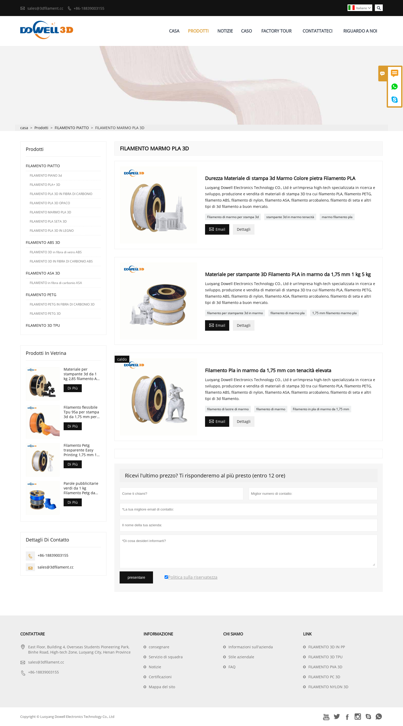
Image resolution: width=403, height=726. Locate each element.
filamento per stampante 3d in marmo (235, 313)
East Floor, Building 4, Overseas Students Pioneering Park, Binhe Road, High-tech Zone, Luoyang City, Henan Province (79, 650)
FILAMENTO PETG (41, 294)
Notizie (225, 31)
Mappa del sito (162, 687)
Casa (174, 31)
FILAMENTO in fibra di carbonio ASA (56, 283)
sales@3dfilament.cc (45, 8)
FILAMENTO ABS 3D (43, 242)
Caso (246, 31)
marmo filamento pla (337, 217)
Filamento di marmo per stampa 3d (233, 217)
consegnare (159, 647)
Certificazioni (160, 677)
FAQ (232, 667)
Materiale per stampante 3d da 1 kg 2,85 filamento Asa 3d (82, 374)
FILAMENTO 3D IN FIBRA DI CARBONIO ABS (61, 261)
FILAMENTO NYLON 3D (328, 687)
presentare (136, 578)
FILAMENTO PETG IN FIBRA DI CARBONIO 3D (62, 304)
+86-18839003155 (89, 8)
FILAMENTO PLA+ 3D (45, 185)
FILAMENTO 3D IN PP (326, 647)
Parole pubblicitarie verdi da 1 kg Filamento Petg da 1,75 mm (81, 488)
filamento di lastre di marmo (228, 409)
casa (24, 127)
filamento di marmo (270, 409)
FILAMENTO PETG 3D (45, 314)
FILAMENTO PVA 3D (325, 667)
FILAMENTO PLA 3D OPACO (50, 203)
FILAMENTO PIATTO (72, 127)
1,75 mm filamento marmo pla (334, 313)
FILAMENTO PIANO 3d (46, 175)
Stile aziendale (241, 657)
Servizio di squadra (166, 657)
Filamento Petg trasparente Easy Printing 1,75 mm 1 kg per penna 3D (80, 450)
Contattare (32, 634)
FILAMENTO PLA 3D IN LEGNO (52, 231)
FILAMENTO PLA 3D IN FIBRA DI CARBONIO (61, 194)
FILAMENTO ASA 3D (43, 273)
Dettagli (244, 229)
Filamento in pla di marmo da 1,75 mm (321, 409)
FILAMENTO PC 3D (324, 677)
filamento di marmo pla (288, 313)
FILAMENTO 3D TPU (43, 325)
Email (217, 229)
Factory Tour (276, 31)
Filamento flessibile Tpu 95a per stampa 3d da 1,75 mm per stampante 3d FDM (81, 412)
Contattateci (317, 31)
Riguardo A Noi (360, 31)
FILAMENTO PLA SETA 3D (48, 221)
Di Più (73, 388)
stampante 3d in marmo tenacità (290, 217)
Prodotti (198, 31)
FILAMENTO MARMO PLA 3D (50, 212)
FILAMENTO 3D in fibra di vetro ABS (56, 252)
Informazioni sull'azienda (250, 647)
